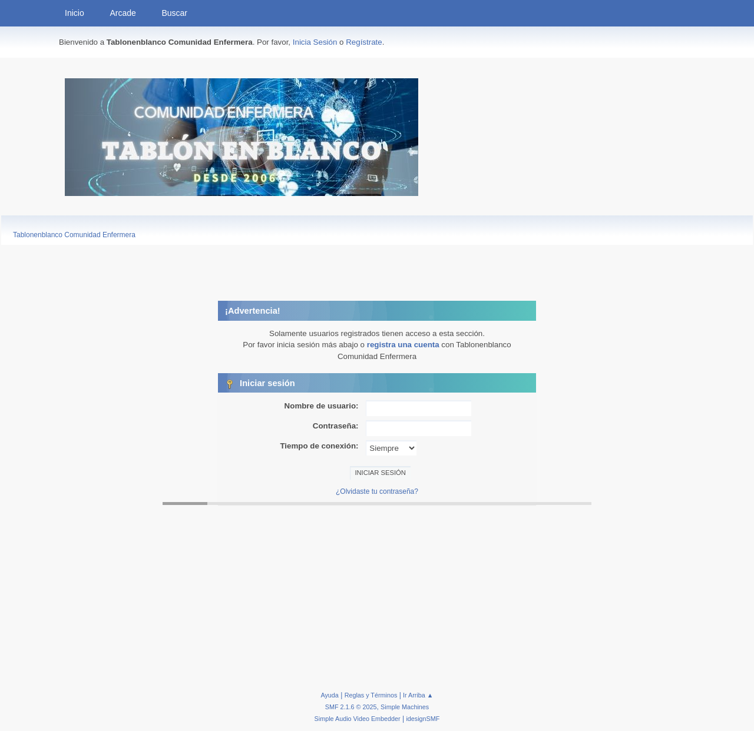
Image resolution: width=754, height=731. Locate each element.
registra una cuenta (403, 344)
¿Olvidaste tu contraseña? (377, 491)
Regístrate (364, 42)
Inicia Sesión (315, 42)
